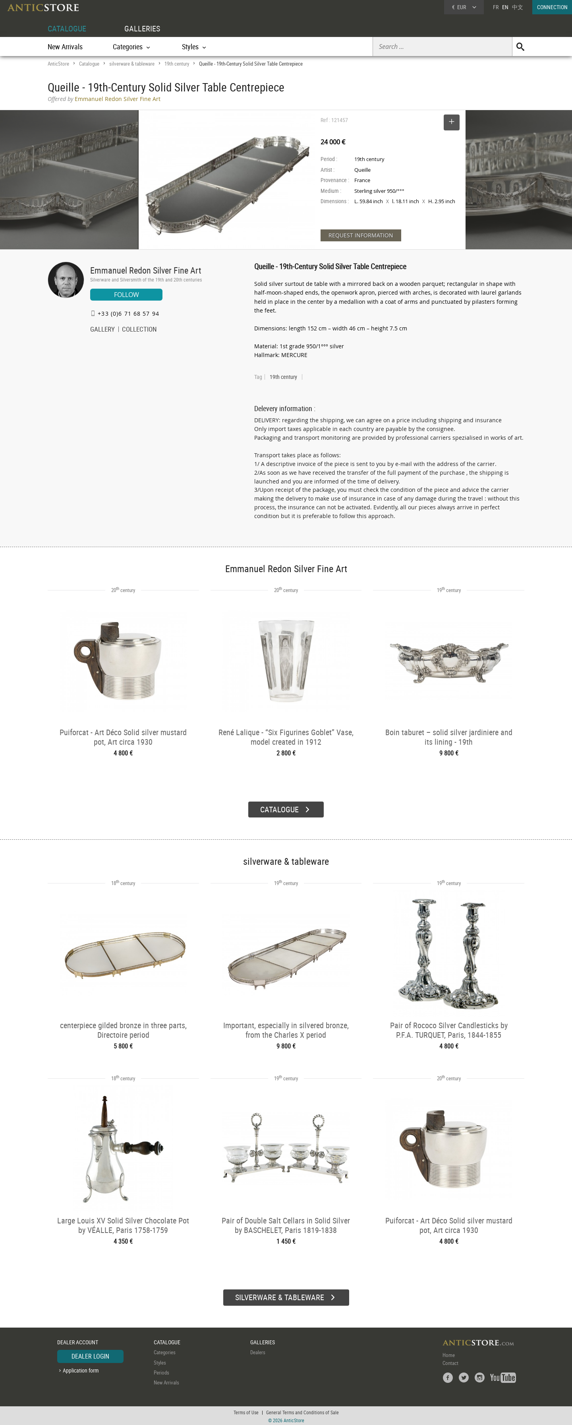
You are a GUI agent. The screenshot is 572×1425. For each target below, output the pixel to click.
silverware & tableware (132, 63)
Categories (165, 1351)
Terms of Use (246, 1411)
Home (449, 1353)
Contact (450, 1361)
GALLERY (102, 330)
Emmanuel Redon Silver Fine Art (145, 270)
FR (496, 7)
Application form (81, 1369)
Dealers (257, 1351)
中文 (517, 7)
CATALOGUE (67, 28)
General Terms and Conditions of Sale (302, 1411)
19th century (176, 63)
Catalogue (89, 63)
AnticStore (58, 63)
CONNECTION (552, 7)
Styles (160, 1361)
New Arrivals (65, 46)
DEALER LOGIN (90, 1355)
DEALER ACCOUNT (77, 1341)
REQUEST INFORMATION (361, 235)
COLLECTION (139, 330)
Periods (161, 1371)
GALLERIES (142, 28)
